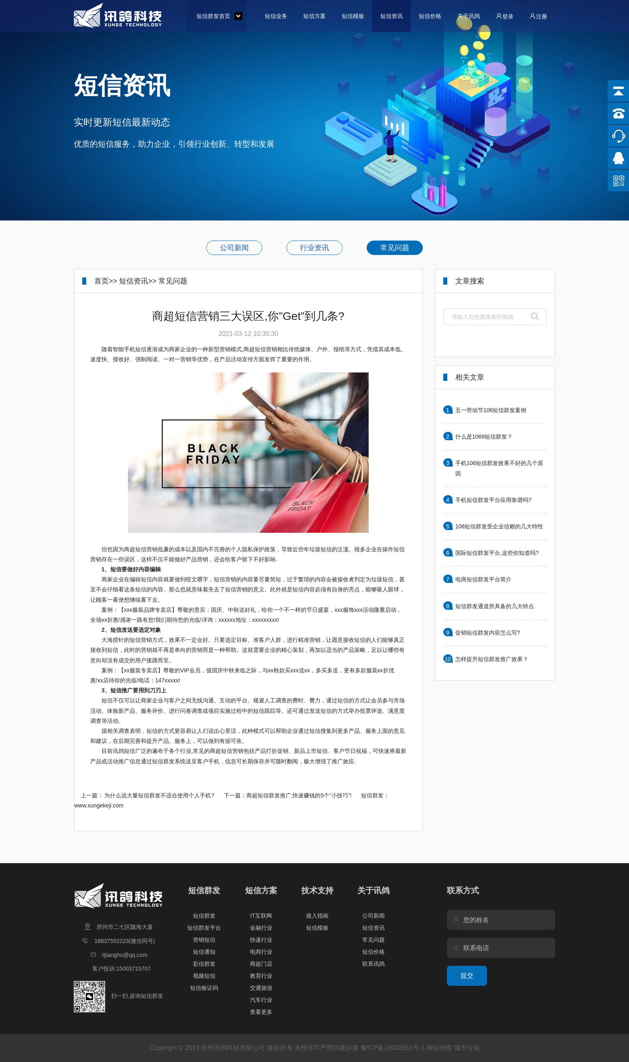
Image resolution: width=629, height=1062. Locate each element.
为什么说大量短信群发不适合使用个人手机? (159, 795)
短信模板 (353, 16)
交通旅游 (261, 988)
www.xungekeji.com (99, 805)
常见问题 (394, 248)
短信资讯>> (137, 281)
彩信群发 (204, 964)
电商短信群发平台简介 (483, 579)
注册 (538, 16)
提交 (467, 975)
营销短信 (204, 940)
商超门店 (261, 964)
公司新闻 (234, 248)
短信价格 (430, 16)
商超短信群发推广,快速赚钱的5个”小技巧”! (299, 795)
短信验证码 (204, 988)
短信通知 (204, 952)
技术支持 (317, 890)
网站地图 (439, 1047)
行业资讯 (314, 248)
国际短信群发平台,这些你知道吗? (497, 553)
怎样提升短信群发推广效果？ (491, 659)
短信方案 (314, 16)
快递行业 (261, 940)
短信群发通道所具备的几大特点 (494, 606)
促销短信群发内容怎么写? (487, 632)
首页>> (105, 281)
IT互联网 (261, 915)
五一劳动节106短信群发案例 (490, 410)
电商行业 (261, 952)
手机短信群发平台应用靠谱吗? (493, 500)
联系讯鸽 (373, 964)
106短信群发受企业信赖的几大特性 (499, 526)
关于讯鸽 (468, 16)
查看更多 (261, 1012)
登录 (504, 16)
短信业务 (276, 16)
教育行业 (261, 976)
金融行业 (261, 927)
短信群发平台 (204, 927)
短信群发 (204, 890)
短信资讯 (391, 16)
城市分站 (467, 1047)
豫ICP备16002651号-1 (393, 1047)
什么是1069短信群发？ (484, 436)
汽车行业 (261, 1000)
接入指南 (317, 915)
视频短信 (204, 976)
